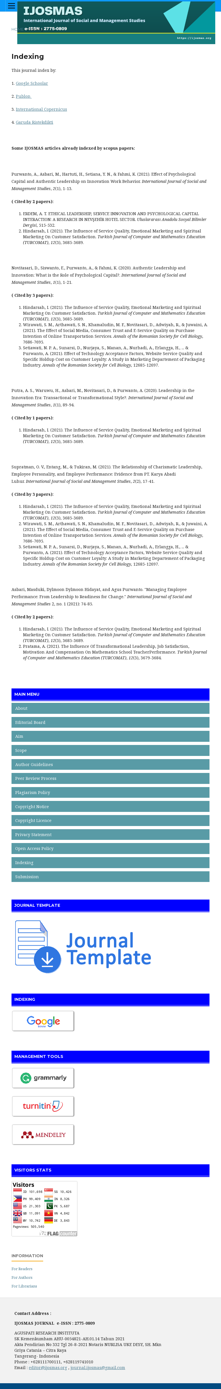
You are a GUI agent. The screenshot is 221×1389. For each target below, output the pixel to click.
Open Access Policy (34, 848)
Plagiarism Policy (32, 792)
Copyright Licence (33, 820)
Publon (24, 96)
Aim (19, 736)
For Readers (22, 1268)
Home (18, 29)
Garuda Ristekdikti (34, 122)
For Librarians (24, 1286)
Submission (27, 876)
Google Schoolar (32, 83)
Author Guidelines (34, 764)
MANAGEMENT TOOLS (38, 1056)
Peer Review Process (35, 778)
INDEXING (24, 999)
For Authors (22, 1277)
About (21, 708)
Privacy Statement (33, 834)
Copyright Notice (32, 806)
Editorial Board (30, 722)
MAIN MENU (26, 694)
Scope (21, 750)
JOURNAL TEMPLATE (37, 905)
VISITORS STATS (33, 1170)
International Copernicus (41, 109)
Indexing (24, 862)
